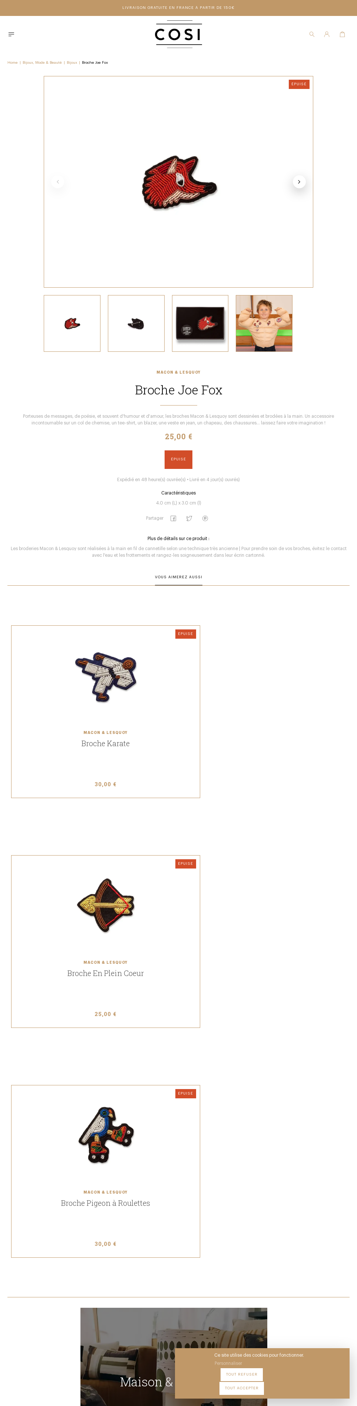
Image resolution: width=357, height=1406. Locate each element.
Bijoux (72, 61)
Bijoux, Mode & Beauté (42, 61)
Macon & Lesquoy (178, 385)
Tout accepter (324, 1383)
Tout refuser (279, 1383)
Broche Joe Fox (95, 61)
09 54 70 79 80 (125, 1333)
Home (12, 61)
